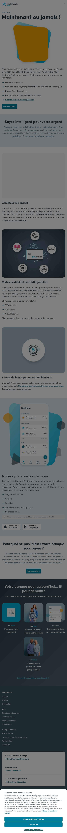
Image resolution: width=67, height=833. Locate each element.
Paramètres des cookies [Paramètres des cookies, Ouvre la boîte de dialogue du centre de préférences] (33, 829)
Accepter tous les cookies (33, 819)
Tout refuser (33, 824)
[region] (33, 811)
